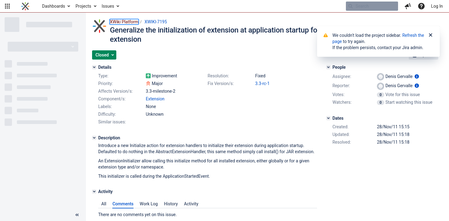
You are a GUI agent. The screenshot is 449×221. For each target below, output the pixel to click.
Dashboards (53, 6)
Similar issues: (112, 121)
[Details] (94, 67)
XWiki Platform (124, 21)
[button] (7, 6)
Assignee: (341, 76)
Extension (155, 98)
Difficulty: (107, 114)
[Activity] (94, 191)
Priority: (105, 83)
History (171, 203)
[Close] (431, 35)
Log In (437, 6)
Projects (83, 6)
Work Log (149, 203)
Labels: (105, 106)
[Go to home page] (25, 6)
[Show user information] (416, 76)
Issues (108, 6)
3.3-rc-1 (262, 83)
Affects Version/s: (115, 91)
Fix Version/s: (221, 83)
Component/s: (112, 98)
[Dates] (328, 118)
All (103, 203)
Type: (103, 75)
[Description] (94, 138)
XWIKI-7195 (156, 21)
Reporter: (341, 85)
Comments (123, 203)
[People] (328, 67)
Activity (191, 203)
